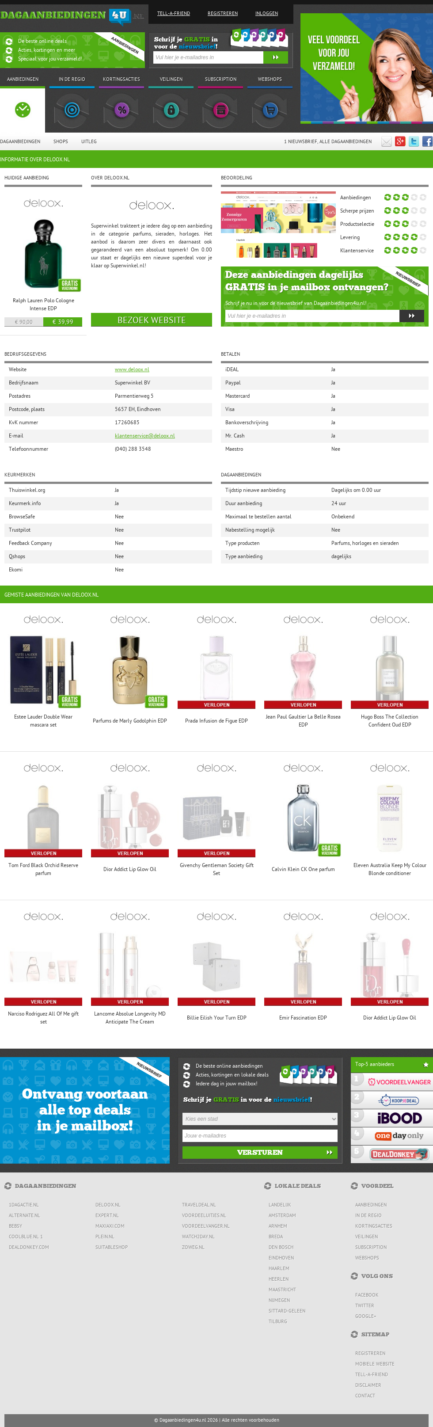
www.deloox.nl (132, 369)
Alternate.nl (24, 1216)
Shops (60, 142)
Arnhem (278, 1226)
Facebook (367, 1295)
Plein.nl (104, 1237)
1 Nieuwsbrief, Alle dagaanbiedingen (328, 142)
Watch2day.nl (198, 1237)
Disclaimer (368, 1385)
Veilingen (366, 1237)
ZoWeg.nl (193, 1247)
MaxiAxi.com (110, 1226)
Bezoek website (152, 321)
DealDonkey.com (29, 1247)
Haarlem (279, 1269)
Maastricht (282, 1290)
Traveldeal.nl (199, 1205)
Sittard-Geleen (287, 1311)
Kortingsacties (373, 1226)
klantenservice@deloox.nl (145, 436)
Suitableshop (111, 1247)
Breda (276, 1237)
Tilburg (278, 1322)
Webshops (367, 1258)
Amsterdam (282, 1216)
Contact (365, 1396)
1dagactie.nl (24, 1205)
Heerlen (279, 1279)
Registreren (223, 14)
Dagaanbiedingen (20, 142)
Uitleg (89, 142)
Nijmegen (279, 1301)
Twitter (364, 1306)
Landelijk (280, 1205)
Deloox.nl (108, 1205)
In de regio (368, 1216)
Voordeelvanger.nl (206, 1226)
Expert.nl (107, 1216)
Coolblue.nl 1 (26, 1237)
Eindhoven (281, 1258)
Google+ (365, 1316)
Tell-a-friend (173, 14)
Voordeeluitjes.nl (204, 1216)
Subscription (371, 1247)
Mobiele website (375, 1364)
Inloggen (266, 14)
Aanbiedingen (371, 1205)
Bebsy (15, 1226)
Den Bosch (281, 1247)
